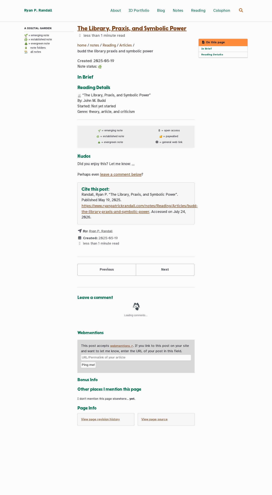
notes (96, 45)
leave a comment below (123, 179)
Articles (129, 45)
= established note (38, 39)
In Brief (206, 49)
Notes (177, 11)
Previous (106, 277)
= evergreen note (37, 44)
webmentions (120, 354)
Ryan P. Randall (38, 11)
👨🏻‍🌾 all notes (32, 52)
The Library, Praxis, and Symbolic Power (132, 28)
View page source (155, 429)
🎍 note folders (35, 48)
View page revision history (101, 429)
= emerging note (36, 35)
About (114, 11)
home (82, 45)
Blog (160, 11)
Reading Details (212, 55)
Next (165, 277)
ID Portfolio (137, 11)
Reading (197, 11)
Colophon (220, 11)
